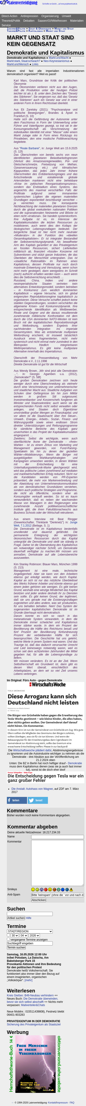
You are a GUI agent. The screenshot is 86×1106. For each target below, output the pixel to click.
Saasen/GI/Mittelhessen (52, 20)
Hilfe (28, 918)
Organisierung (49, 16)
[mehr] (28, 980)
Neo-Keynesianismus (56, 61)
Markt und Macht (59, 57)
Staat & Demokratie (39, 28)
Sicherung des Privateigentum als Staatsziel (34, 1024)
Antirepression (29, 16)
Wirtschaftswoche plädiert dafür (32, 750)
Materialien (77, 20)
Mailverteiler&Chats (33, 1005)
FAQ (72, 1102)
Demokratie (75, 763)
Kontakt (52, 1102)
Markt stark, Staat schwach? (23, 61)
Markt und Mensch (18, 64)
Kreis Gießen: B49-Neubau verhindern (30, 995)
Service (6, 25)
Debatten (29, 20)
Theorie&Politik (11, 20)
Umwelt (66, 16)
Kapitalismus (35, 30)
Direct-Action (9, 16)
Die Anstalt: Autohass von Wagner (32, 788)
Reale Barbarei (29, 148)
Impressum (62, 1102)
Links (35, 64)
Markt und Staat (64, 28)
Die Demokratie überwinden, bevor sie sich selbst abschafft (32, 1000)
